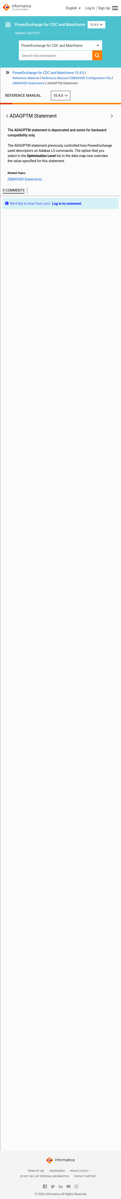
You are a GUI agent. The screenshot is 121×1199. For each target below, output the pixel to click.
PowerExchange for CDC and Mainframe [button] (52, 46)
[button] (74, 8)
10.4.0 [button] (96, 24)
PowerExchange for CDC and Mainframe (50, 24)
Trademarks (57, 1171)
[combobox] (56, 55)
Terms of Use (35, 1171)
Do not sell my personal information (44, 1176)
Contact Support (85, 1176)
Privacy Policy (79, 1171)
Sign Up (104, 8)
